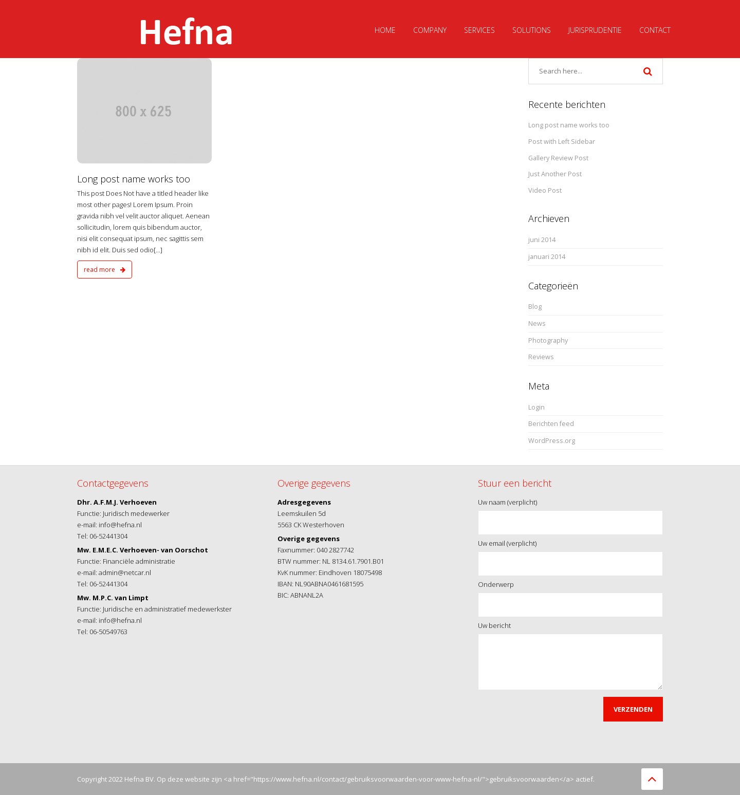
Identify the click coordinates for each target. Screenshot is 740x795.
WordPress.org (551, 440)
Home (385, 30)
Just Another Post (555, 174)
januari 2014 (546, 256)
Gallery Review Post (558, 158)
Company (430, 30)
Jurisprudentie (595, 30)
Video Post (545, 190)
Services (479, 30)
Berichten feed (551, 423)
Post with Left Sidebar (561, 141)
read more (104, 269)
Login (536, 407)
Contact (655, 30)
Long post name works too (133, 179)
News (537, 323)
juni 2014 (542, 239)
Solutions (531, 30)
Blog (535, 306)
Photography (548, 340)
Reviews (541, 357)
